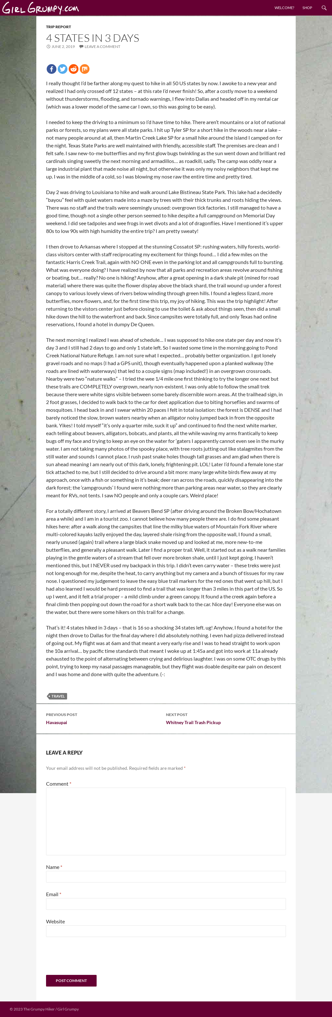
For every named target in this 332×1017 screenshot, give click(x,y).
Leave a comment (102, 46)
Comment (58, 783)
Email (53, 894)
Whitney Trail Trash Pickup (226, 718)
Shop (307, 8)
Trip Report (58, 26)
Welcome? (284, 8)
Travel (58, 696)
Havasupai (106, 718)
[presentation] (90, 959)
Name (54, 867)
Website (55, 921)
